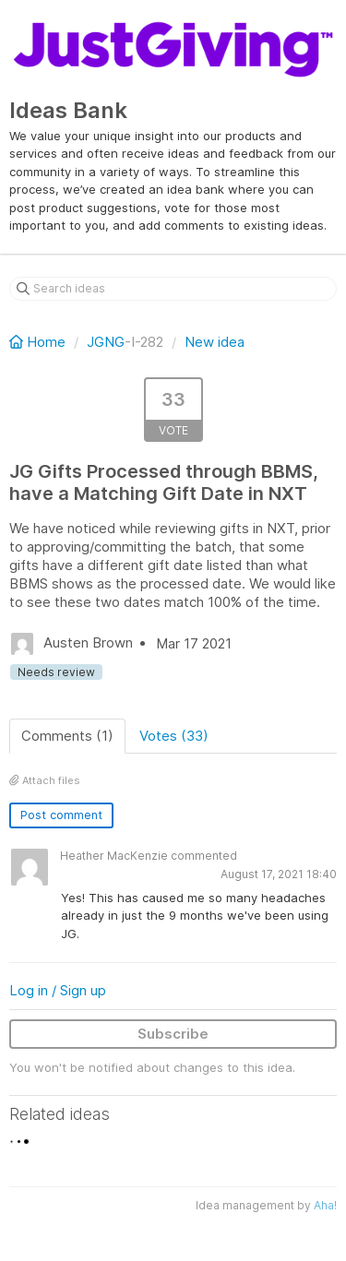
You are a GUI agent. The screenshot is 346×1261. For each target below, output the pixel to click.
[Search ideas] (173, 289)
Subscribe (173, 1033)
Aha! (325, 1205)
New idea (215, 342)
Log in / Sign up (57, 990)
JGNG (106, 342)
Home (39, 342)
